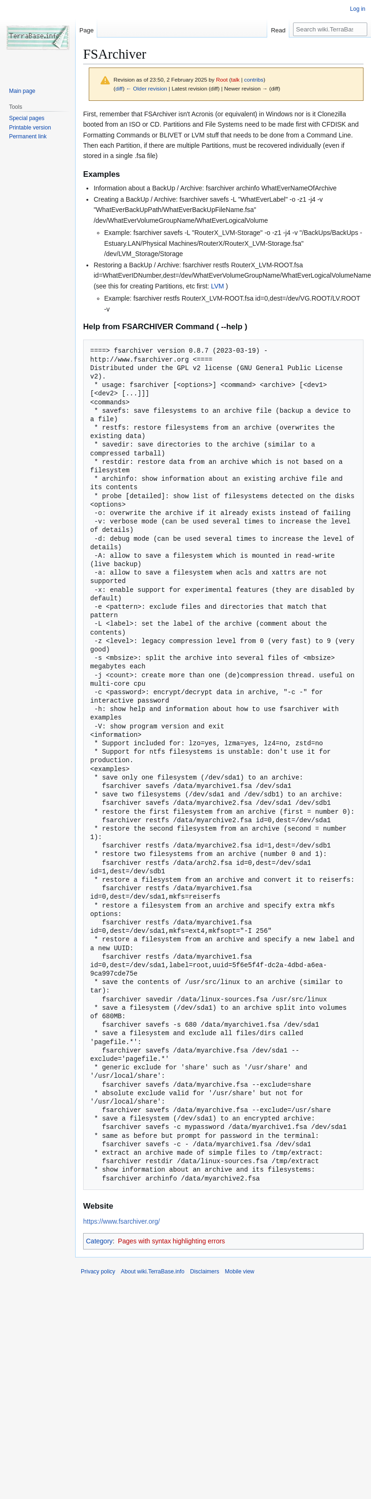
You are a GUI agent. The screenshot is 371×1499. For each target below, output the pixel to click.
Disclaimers (204, 1271)
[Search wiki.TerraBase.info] (330, 29)
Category (99, 1241)
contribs (253, 79)
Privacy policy (98, 1271)
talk (235, 79)
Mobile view (240, 1271)
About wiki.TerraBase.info (152, 1271)
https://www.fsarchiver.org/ (121, 1221)
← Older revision (146, 88)
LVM (217, 286)
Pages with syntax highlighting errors (171, 1241)
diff (119, 88)
